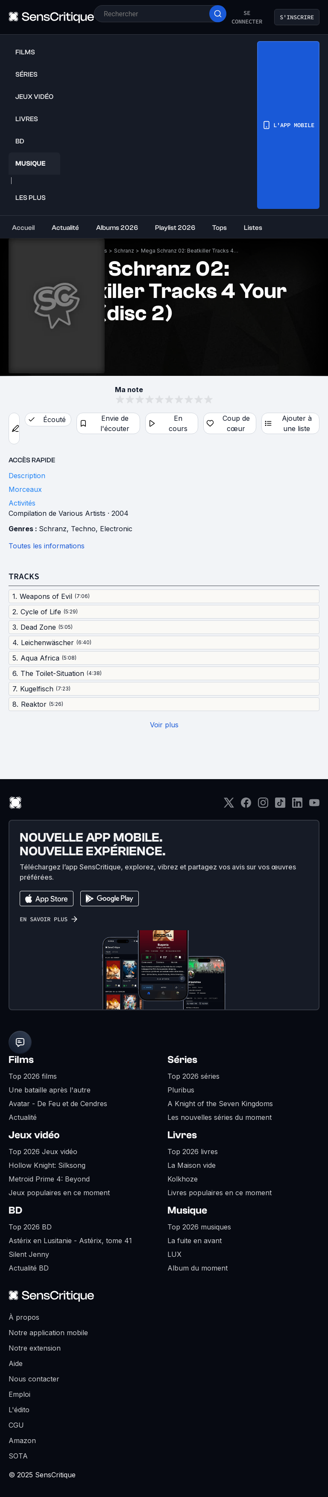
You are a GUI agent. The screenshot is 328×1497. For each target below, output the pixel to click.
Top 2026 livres (192, 1151)
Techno (83, 528)
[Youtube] (314, 805)
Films (21, 1059)
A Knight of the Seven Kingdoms (220, 1103)
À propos (24, 1317)
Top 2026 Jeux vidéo (43, 1151)
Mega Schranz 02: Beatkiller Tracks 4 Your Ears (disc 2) (190, 250)
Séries (182, 1059)
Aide (16, 1363)
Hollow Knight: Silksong (47, 1165)
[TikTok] (280, 805)
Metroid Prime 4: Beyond (49, 1179)
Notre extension (35, 1348)
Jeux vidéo (34, 1135)
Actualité (23, 1117)
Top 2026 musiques (199, 1227)
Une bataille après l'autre (50, 1090)
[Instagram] (263, 805)
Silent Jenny (29, 1254)
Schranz (124, 250)
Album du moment (197, 1268)
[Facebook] (246, 805)
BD (15, 1210)
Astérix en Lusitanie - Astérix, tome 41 (70, 1240)
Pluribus (180, 1090)
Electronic (116, 528)
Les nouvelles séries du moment (219, 1117)
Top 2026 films (33, 1076)
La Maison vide (191, 1165)
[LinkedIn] (297, 805)
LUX (174, 1254)
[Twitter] (229, 805)
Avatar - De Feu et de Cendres (58, 1103)
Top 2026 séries (193, 1076)
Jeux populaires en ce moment (59, 1192)
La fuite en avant (194, 1240)
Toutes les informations (47, 546)
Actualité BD (29, 1268)
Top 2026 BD (30, 1227)
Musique (187, 1210)
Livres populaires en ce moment (219, 1192)
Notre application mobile (48, 1332)
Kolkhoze (182, 1179)
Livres (182, 1135)
